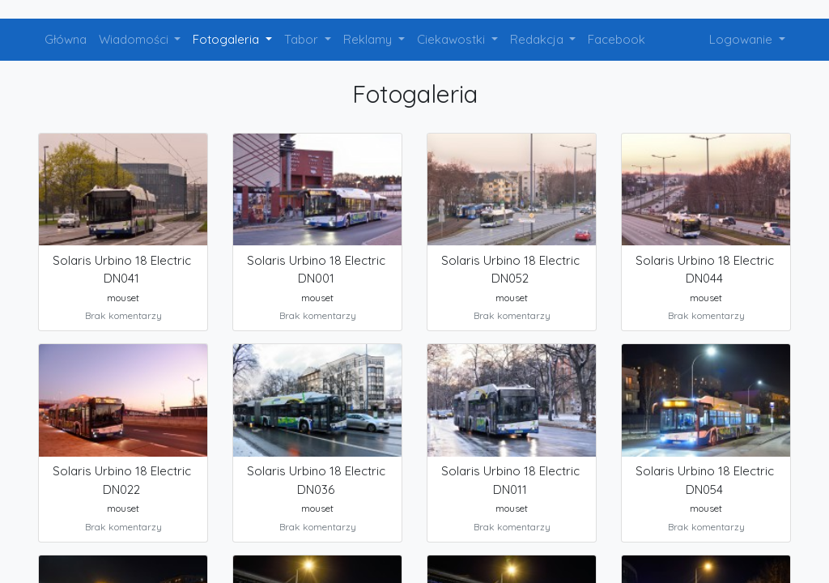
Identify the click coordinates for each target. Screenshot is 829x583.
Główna (66, 39)
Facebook (616, 39)
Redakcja (538, 39)
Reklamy (369, 39)
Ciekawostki (452, 39)
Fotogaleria (227, 39)
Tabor (302, 39)
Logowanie (742, 39)
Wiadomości (135, 39)
